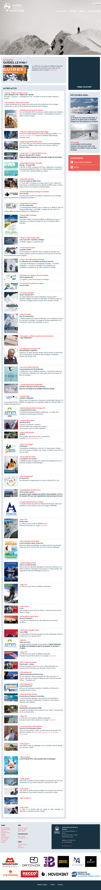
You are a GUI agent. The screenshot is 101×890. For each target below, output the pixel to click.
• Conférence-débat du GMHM (26, 420)
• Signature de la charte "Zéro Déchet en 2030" (30, 142)
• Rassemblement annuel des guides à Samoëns (31, 110)
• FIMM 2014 (22, 640)
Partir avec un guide (23, 828)
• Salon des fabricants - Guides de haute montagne (16, 102)
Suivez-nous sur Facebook (82, 162)
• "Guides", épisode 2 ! (24, 779)
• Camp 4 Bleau (23, 706)
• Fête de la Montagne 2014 (26, 684)
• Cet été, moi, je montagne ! (26, 444)
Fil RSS (76, 167)
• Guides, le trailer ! (24, 807)
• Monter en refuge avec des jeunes (27, 662)
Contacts (60, 885)
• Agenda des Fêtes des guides (26, 432)
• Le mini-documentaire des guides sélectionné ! (31, 726)
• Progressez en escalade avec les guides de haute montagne (34, 132)
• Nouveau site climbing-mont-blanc (28, 694)
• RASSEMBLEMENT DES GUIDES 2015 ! (30, 490)
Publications (21, 847)
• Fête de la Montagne (24, 757)
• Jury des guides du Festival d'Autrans (28, 616)
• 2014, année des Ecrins (25, 672)
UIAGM (19, 846)
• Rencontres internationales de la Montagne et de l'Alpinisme (34, 192)
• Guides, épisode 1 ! (24, 789)
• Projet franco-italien (24, 396)
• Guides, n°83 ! (23, 652)
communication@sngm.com (33, 438)
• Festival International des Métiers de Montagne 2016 (32, 408)
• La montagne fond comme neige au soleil (29, 349)
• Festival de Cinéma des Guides (27, 248)
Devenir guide (21, 831)
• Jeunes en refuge (23, 606)
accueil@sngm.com (67, 846)
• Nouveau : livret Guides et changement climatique (31, 259)
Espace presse (21, 836)
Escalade (3, 834)
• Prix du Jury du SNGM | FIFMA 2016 (28, 367)
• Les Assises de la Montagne (26, 293)
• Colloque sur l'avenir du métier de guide (29, 238)
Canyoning (3, 831)
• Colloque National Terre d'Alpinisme (28, 203)
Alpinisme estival (5, 828)
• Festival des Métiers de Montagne (27, 215)
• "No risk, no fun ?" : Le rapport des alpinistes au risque (32, 153)
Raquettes (3, 836)
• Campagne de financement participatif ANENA (30, 385)
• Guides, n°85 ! (23, 520)
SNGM (82, 11)
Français (98, 3)
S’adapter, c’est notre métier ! (84, 87)
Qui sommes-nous (22, 844)
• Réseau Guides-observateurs (26, 179)
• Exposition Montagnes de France (27, 563)
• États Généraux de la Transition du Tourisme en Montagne (33, 275)
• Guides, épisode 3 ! (24, 744)
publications (53, 70)
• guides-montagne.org (25, 798)
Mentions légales (42, 885)
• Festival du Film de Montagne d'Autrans (29, 630)
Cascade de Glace (5, 832)
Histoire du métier (22, 829)
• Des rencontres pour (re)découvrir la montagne (31, 283)
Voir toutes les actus (23, 838)
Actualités (94, 11)
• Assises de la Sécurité (25, 314)
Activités (61, 11)
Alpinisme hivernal (5, 829)
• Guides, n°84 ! (23, 585)
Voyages (72, 116)
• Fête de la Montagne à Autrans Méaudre (29, 541)
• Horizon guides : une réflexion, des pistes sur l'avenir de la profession (36, 336)
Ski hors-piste (4, 839)
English (93, 3)
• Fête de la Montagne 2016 (26, 476)
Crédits (52, 885)
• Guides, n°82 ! (23, 716)
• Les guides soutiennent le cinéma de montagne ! (31, 502)
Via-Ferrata (3, 840)
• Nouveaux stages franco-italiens (27, 457)
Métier (72, 11)
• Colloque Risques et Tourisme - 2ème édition (30, 163)
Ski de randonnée (74, 142)
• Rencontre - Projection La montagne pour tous (16, 93)
